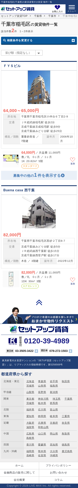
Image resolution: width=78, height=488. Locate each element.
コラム (58, 479)
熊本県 (42, 451)
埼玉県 (57, 398)
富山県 (54, 409)
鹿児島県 (67, 451)
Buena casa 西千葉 (19, 190)
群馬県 (54, 403)
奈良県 (66, 422)
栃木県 (42, 403)
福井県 (30, 409)
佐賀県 (42, 455)
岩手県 (54, 381)
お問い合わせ (58, 472)
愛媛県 (42, 444)
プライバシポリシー (58, 465)
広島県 (30, 433)
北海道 (30, 381)
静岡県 (42, 416)
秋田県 (66, 381)
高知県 (54, 444)
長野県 (42, 392)
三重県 (66, 416)
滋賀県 (30, 427)
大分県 (54, 451)
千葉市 (52, 16)
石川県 (42, 409)
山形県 (42, 385)
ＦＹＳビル (12, 66)
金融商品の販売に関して (19, 472)
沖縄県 (54, 455)
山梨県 (30, 392)
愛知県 (30, 416)
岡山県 (54, 433)
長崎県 (30, 455)
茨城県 (30, 403)
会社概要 (19, 479)
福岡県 (30, 451)
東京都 (30, 398)
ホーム (19, 465)
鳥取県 (66, 433)
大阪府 (30, 422)
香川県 (30, 444)
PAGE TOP (39, 302)
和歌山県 (43, 427)
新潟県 (54, 392)
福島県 (54, 385)
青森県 (42, 381)
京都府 (54, 422)
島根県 (30, 438)
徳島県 (66, 444)
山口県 (42, 433)
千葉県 (38, 16)
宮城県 (30, 385)
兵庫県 (42, 422)
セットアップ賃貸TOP (14, 16)
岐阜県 (54, 416)
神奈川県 (43, 398)
